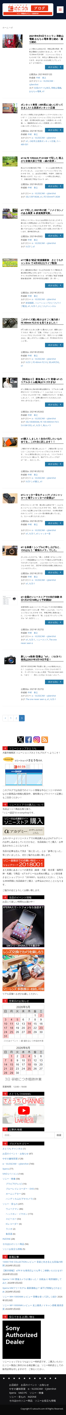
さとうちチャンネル (47, 306)
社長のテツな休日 (42, 87)
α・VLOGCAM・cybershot (44, 137)
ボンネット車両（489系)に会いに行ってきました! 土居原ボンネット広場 (42, 106)
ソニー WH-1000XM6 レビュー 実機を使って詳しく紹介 (29, 1296)
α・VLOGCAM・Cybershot (19, 1378)
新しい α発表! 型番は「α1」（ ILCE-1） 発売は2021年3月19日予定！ (42, 658)
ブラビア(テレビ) (14, 1183)
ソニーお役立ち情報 (12, 1248)
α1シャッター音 (43, 533)
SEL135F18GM (32, 196)
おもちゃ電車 (35, 91)
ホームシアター (13, 1193)
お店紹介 (3, 1378)
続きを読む (54, 67)
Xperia (5, 1168)
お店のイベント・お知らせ (15, 1153)
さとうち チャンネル (12, 1148)
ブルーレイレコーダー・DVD (20, 1188)
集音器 (9, 1233)
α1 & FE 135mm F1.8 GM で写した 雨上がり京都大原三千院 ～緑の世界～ (42, 159)
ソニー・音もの (10, 1203)
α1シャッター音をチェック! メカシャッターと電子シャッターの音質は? (41, 496)
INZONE (6, 1238)
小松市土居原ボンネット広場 (42, 141)
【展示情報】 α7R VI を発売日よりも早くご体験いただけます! (32, 1270)
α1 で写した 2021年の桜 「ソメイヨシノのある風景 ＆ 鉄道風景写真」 (42, 211)
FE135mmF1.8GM (52, 196)
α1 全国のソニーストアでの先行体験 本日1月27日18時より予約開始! (41, 598)
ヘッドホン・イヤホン (17, 1213)
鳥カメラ (47, 425)
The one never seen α (36, 699)
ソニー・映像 (9, 1178)
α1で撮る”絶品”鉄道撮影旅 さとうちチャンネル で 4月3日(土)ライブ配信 (42, 261)
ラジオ (9, 1228)
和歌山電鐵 (56, 87)
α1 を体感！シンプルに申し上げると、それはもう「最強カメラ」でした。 (41, 548)
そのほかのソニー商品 (13, 1243)
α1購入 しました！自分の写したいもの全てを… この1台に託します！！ (41, 440)
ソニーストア (42, 639)
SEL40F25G (54, 362)
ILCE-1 (29, 246)
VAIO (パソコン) (10, 1173)
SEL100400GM (32, 421)
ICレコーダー (12, 1223)
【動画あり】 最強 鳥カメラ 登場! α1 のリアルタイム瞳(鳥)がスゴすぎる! (41, 380)
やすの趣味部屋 (10, 1158)
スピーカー (11, 1218)
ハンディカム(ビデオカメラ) (19, 1198)
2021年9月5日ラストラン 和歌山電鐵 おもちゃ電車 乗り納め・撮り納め (46, 38)
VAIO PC (29, 1378)
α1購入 (36, 481)
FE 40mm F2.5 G (40, 362)
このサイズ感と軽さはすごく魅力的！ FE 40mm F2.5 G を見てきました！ (40, 321)
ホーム (5, 27)
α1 (43, 91)
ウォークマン (12, 1208)
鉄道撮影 (30, 302)
